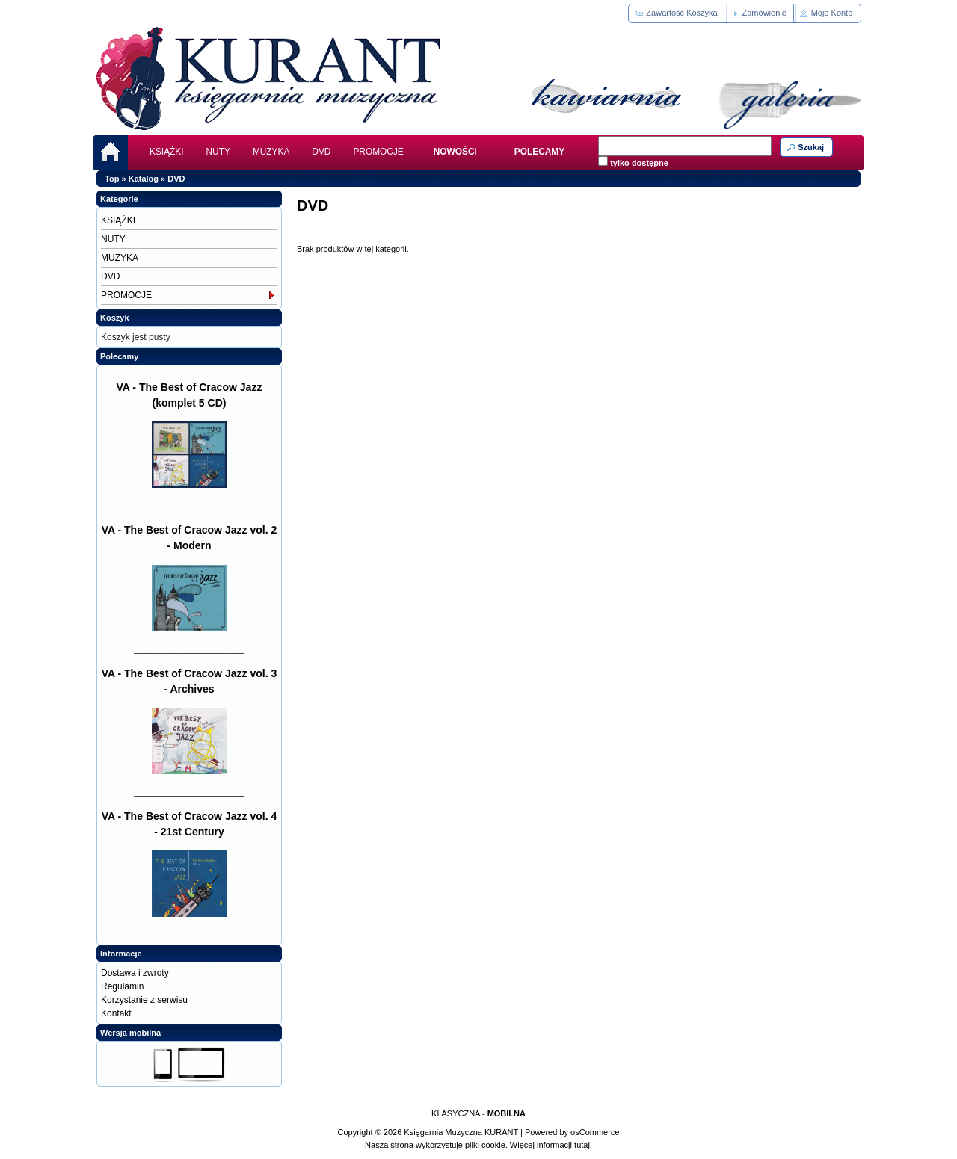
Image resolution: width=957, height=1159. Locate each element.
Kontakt (116, 1013)
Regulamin (122, 986)
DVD (321, 151)
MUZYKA (271, 151)
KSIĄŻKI (167, 151)
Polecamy (119, 356)
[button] (677, 13)
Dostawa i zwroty (135, 973)
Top (112, 178)
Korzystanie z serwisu (144, 1000)
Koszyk (114, 317)
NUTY (218, 151)
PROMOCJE (378, 151)
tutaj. (582, 1144)
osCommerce (594, 1132)
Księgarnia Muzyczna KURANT (461, 1132)
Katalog (144, 178)
